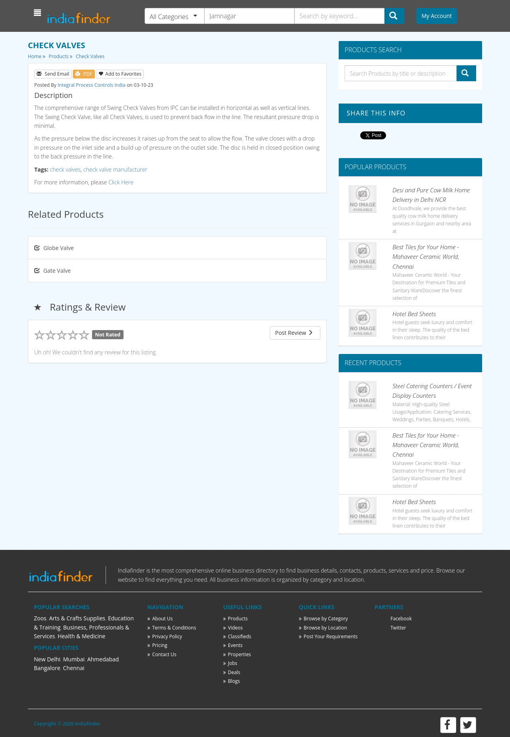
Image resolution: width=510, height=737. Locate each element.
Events (233, 645)
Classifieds (237, 636)
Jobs (230, 663)
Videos (233, 627)
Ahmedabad (103, 659)
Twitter (398, 627)
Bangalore (47, 668)
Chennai (73, 668)
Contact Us (162, 654)
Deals (231, 672)
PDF (83, 73)
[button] (38, 12)
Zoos (40, 618)
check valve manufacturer (115, 169)
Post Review (294, 332)
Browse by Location (323, 627)
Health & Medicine (82, 636)
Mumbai (73, 659)
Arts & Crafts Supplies (77, 618)
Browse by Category (323, 618)
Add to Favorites (119, 73)
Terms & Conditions (171, 627)
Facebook (401, 618)
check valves (65, 169)
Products (61, 56)
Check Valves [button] (90, 56)
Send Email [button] (53, 73)
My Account (437, 16)
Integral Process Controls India (92, 85)
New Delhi (47, 659)
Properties (237, 654)
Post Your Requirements (328, 636)
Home (36, 56)
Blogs (231, 681)
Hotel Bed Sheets (414, 314)
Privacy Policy (164, 636)
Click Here (120, 182)
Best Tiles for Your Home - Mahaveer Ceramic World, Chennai (425, 256)
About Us (160, 618)
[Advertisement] (177, 396)
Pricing (157, 645)
